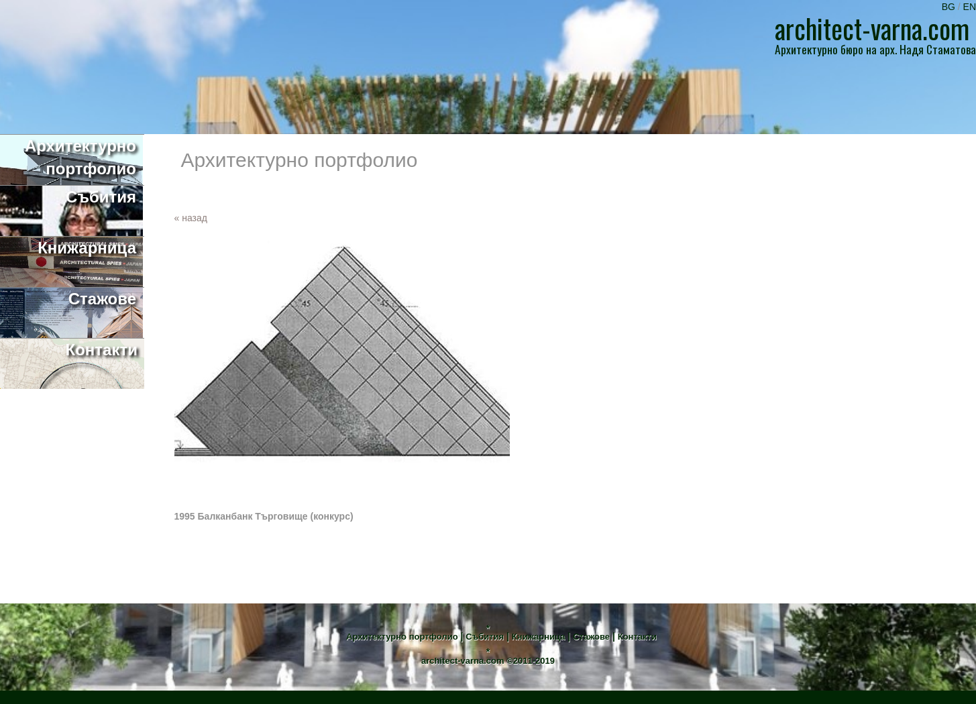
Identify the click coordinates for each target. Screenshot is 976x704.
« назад (190, 218)
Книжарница (538, 637)
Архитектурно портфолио (402, 637)
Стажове (591, 637)
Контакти (637, 637)
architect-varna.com (462, 661)
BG (950, 6)
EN (969, 6)
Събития (485, 637)
